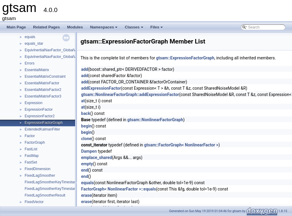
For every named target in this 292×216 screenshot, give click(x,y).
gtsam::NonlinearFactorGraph (155, 119)
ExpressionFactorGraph (44, 123)
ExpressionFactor (39, 109)
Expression (33, 103)
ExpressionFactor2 (40, 116)
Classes (134, 29)
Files (157, 29)
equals (30, 37)
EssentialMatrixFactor (42, 83)
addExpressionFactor (101, 88)
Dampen (89, 151)
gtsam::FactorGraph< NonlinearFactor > (181, 144)
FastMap (32, 156)
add (84, 69)
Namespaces (104, 29)
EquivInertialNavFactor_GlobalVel (51, 50)
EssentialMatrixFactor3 (43, 96)
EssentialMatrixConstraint (45, 76)
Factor (30, 136)
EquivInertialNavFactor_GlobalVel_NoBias (58, 57)
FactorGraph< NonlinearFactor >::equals (118, 189)
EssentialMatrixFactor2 (43, 90)
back (85, 113)
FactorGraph (35, 142)
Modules (75, 27)
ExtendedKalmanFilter (42, 129)
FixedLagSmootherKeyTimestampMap (55, 182)
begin (86, 126)
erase (86, 195)
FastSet (31, 162)
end (84, 170)
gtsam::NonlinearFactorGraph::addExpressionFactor (130, 94)
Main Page (16, 27)
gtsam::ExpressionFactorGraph (185, 58)
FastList (31, 149)
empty (87, 163)
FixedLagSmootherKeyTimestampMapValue (60, 189)
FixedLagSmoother (40, 175)
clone (86, 138)
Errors (30, 63)
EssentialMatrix (37, 70)
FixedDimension (37, 169)
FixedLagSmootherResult (45, 195)
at (83, 100)
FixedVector (34, 202)
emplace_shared (96, 157)
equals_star (34, 43)
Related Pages (46, 27)
